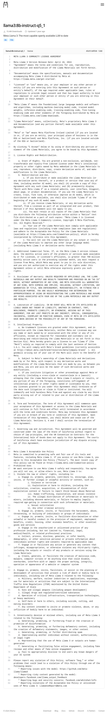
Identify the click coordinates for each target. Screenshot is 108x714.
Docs (64, 711)
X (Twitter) (91, 711)
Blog (56, 711)
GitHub (71, 711)
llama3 (9, 25)
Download (47, 711)
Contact (102, 711)
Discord (81, 711)
